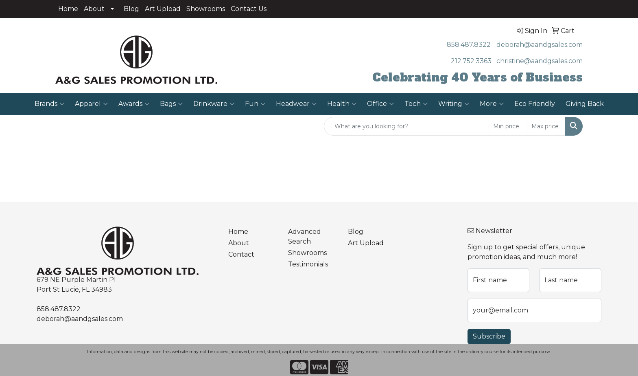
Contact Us (249, 9)
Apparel (91, 104)
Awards (133, 104)
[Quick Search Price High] (546, 126)
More (492, 104)
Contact (241, 254)
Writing (453, 104)
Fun (255, 104)
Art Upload (163, 9)
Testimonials (308, 264)
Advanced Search (304, 236)
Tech (416, 104)
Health (341, 104)
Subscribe (489, 336)
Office (380, 104)
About (94, 9)
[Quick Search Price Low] (508, 126)
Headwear (296, 104)
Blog (131, 9)
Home (68, 9)
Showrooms (205, 9)
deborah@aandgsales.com (539, 44)
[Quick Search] (406, 126)
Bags (171, 104)
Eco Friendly (534, 104)
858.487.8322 (469, 44)
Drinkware (213, 104)
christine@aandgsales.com (539, 61)
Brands (49, 104)
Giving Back (585, 104)
